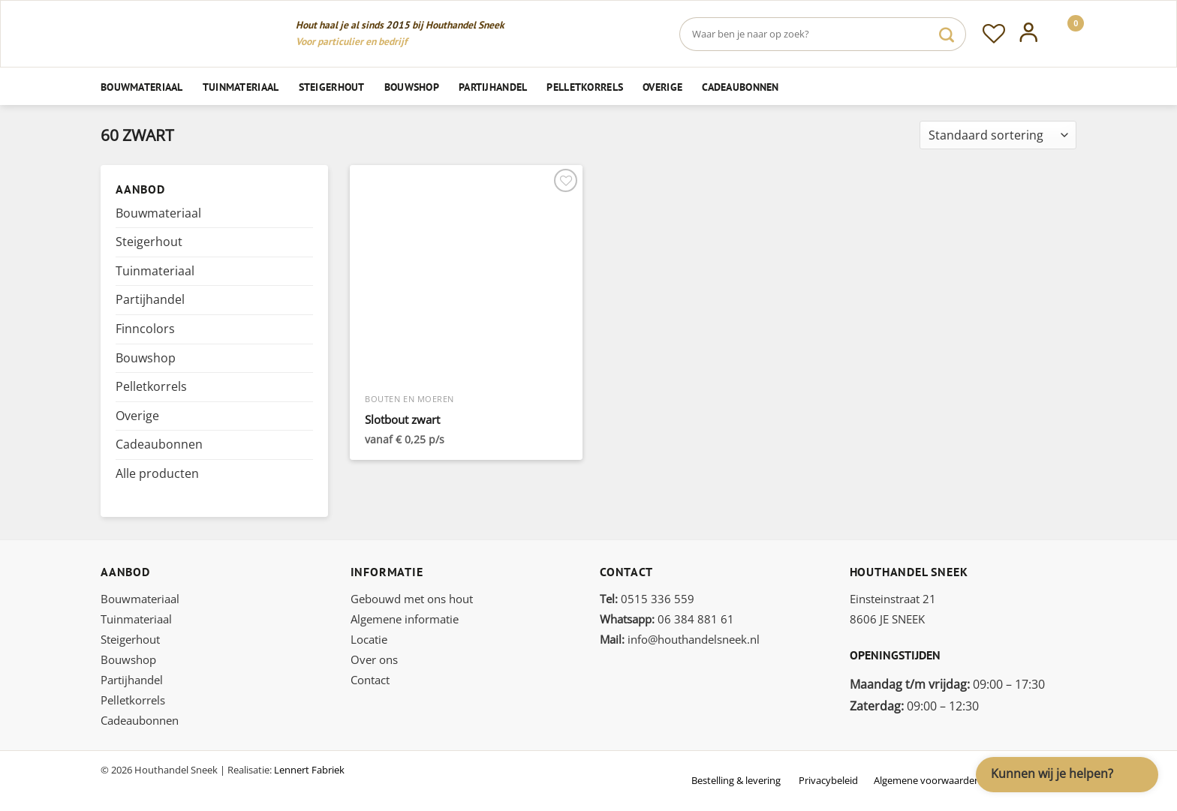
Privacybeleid (828, 780)
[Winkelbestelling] (998, 135)
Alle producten (157, 473)
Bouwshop (411, 87)
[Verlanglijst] (994, 34)
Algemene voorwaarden (927, 780)
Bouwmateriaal (142, 87)
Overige (662, 87)
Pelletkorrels (584, 87)
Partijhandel (493, 87)
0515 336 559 (647, 598)
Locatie (369, 639)
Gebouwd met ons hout (412, 598)
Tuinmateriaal (241, 87)
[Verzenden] (946, 34)
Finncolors (145, 328)
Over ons (374, 659)
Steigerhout (332, 87)
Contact (370, 679)
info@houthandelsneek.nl (680, 639)
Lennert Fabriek (309, 769)
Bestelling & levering (736, 780)
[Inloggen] (1029, 34)
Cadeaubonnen (740, 87)
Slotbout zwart (402, 420)
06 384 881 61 (667, 618)
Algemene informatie (405, 618)
